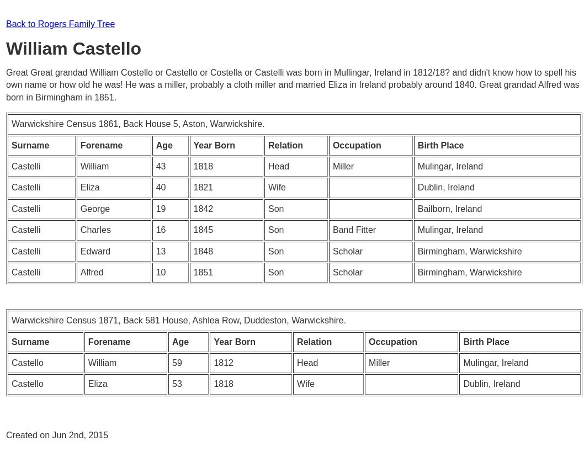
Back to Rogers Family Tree (60, 24)
